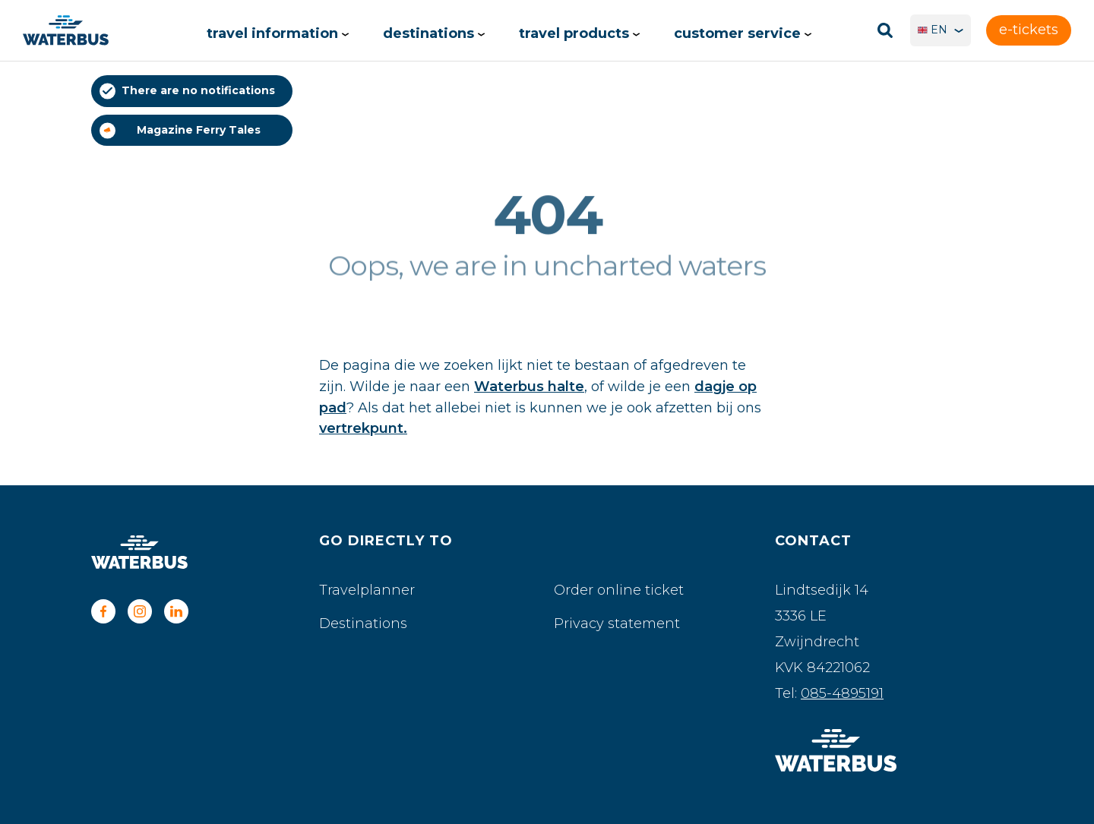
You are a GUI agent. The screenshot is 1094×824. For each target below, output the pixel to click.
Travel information (278, 33)
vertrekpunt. (363, 428)
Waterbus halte (529, 386)
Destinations (434, 33)
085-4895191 (842, 693)
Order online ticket (619, 590)
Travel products (579, 33)
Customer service (742, 33)
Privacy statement (617, 623)
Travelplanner (367, 590)
